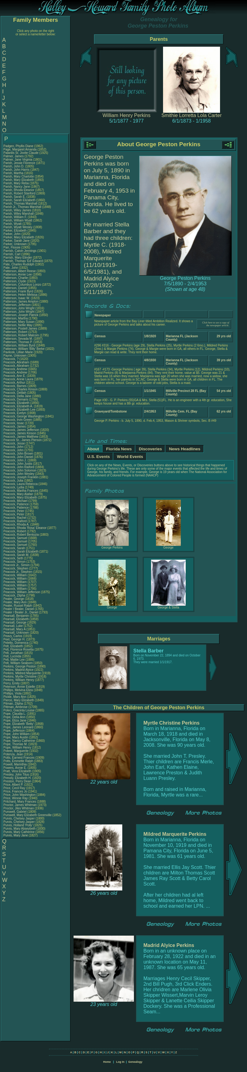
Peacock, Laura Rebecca (20, 484)
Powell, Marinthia (15, 764)
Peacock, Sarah (14, 548)
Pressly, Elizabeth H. (17, 778)
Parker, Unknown (15, 244)
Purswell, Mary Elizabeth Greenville (27, 815)
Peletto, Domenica (16, 642)
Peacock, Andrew (15, 369)
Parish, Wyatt (12, 223)
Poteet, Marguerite (16, 751)
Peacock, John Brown (18, 453)
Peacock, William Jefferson (21, 592)
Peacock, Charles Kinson (20, 389)
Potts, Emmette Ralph (18, 761)
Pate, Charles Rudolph (18, 264)
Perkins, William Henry (18, 680)
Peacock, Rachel (15, 517)
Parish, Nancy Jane (16, 186)
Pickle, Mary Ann (14, 696)
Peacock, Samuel (15, 538)
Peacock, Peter (14, 511)
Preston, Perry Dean (17, 781)
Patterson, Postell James (20, 328)
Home (107, 1061)
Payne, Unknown (15, 355)
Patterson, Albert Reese (19, 271)
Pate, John (11, 267)
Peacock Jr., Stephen (18, 571)
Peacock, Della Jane (17, 396)
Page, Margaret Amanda (19, 149)
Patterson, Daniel (15, 288)
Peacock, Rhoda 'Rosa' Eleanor (25, 528)
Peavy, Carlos (13, 636)
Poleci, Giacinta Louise (19, 710)
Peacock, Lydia (14, 487)
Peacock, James (15, 426)
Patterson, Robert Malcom (21, 335)
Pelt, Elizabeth (13, 646)
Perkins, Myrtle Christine (19, 676)
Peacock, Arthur (14, 382)
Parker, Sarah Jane (16, 240)
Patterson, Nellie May (17, 325)
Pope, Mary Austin (15, 737)
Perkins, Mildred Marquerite (22, 673)
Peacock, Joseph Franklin (21, 477)
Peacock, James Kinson (19, 433)
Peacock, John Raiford (18, 467)
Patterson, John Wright (19, 308)
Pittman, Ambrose (15, 707)
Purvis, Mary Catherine (19, 832)
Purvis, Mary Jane (15, 835)
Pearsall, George (15, 622)
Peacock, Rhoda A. (16, 524)
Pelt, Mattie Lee (14, 659)
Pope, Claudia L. (14, 713)
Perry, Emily (12, 683)
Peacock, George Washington (23, 416)
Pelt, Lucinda (12, 656)
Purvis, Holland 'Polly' (18, 825)
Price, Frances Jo (15, 791)
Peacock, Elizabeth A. (18, 406)
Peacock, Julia (13, 480)
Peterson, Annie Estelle (19, 686)
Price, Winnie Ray (15, 798)
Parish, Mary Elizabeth (18, 180)
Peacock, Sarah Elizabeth (21, 551)
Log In (120, 1061)
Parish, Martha (13, 173)
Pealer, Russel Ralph (17, 605)
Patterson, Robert (15, 332)
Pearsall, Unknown (16, 632)
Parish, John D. (13, 166)
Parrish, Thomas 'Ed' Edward (23, 261)
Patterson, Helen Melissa (20, 294)
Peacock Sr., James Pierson (22, 440)
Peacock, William (15, 575)
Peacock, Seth (13, 558)
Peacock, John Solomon (19, 470)
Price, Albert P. (13, 784)
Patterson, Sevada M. (18, 338)
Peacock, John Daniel (18, 457)
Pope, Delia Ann (14, 717)
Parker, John (12, 234)
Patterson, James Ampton (21, 301)
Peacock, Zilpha (14, 595)
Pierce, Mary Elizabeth (18, 700)
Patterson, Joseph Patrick (20, 315)
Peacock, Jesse (14, 443)
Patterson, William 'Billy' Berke (23, 348)
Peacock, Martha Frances (20, 490)
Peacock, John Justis (17, 463)
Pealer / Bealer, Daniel (19, 609)
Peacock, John (13, 446)
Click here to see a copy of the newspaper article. (215, 324)
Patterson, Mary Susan (19, 321)
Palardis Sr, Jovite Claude (21, 153)
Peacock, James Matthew (20, 436)
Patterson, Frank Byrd (18, 291)
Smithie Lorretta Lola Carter (192, 115)
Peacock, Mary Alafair (18, 494)
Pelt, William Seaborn (18, 663)
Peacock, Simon (14, 561)
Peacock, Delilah (15, 392)
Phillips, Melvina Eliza (18, 690)
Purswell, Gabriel (15, 811)
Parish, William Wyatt (17, 220)
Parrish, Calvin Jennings (19, 250)
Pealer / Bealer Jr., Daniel (21, 612)
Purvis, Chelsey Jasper (19, 818)
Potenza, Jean (13, 754)
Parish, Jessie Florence (19, 163)
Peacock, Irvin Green (17, 419)
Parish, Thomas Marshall (20, 203)
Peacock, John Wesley (18, 473)
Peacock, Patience (16, 504)
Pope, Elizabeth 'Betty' (18, 724)
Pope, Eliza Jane (14, 720)
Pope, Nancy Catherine (19, 740)
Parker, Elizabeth (15, 230)
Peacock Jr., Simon (16, 565)
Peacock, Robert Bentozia (21, 534)
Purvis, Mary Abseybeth (19, 828)
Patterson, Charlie (16, 278)
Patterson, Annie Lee (17, 274)
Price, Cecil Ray (14, 788)
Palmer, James (14, 156)
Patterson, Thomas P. (17, 342)
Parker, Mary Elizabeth (18, 237)
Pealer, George (14, 599)
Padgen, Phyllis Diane (18, 146)
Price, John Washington (19, 794)
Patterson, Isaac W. (16, 298)
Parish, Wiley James (17, 210)
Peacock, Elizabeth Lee (19, 409)
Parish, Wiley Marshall (18, 213)
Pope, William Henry (17, 747)
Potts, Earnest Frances (19, 757)
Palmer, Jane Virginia (17, 159)
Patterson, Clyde (15, 281)
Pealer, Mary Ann (15, 602)
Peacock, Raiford (15, 521)
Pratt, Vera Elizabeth (17, 771)
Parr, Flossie (12, 247)
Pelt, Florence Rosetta (18, 649)
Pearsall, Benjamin (16, 615)
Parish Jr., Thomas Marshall (22, 207)
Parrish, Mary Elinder (17, 257)
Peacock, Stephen (16, 568)
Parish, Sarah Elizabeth (19, 200)
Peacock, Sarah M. (16, 555)
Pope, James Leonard (18, 727)
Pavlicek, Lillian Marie (18, 352)
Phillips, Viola (12, 693)
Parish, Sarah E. (14, 196)
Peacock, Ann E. (14, 376)
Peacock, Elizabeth (16, 403)
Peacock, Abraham (16, 362)
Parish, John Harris (16, 169)
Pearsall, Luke (13, 626)
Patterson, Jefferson (17, 305)
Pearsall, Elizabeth (16, 619)
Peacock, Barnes (15, 386)
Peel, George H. (14, 639)
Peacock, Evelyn (15, 413)
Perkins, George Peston (19, 666)
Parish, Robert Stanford (19, 193)
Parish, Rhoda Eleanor (18, 190)
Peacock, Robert (15, 531)
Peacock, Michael (15, 501)
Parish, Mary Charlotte (18, 176)
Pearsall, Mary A (14, 629)
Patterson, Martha (15, 318)
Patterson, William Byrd (19, 345)
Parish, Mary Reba (16, 183)
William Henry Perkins (126, 115)
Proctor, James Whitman (20, 805)
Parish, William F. (15, 217)
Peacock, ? (11, 359)
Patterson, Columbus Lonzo (22, 284)
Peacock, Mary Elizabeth (20, 497)
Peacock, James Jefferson (21, 430)
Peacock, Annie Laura (18, 379)
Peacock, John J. (15, 460)
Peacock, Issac (14, 423)
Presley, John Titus (16, 774)
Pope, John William (16, 734)
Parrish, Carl (12, 254)
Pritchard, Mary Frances (19, 801)
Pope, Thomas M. (15, 744)
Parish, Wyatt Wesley (17, 227)
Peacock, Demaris (16, 399)
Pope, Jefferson (14, 730)
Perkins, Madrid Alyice (18, 669)
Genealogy (135, 1061)
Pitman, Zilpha (13, 703)
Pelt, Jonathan (13, 653)
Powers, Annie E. (15, 767)
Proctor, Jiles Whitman (18, 808)
